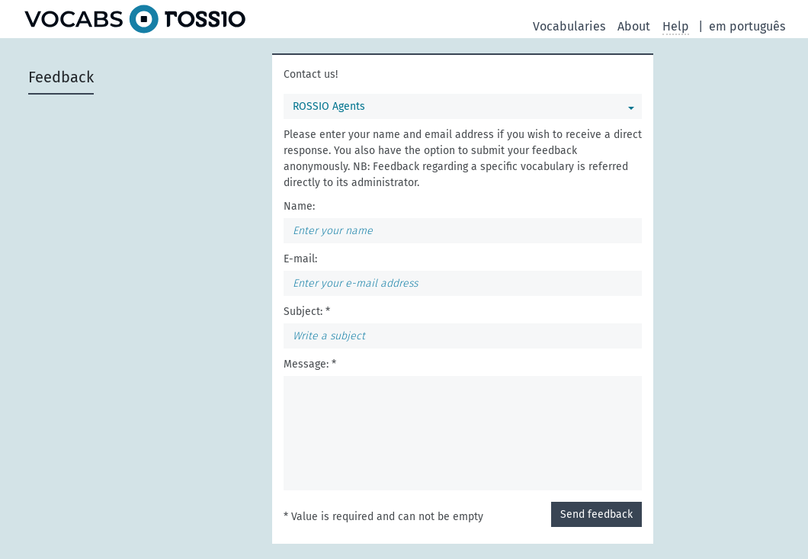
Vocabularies (569, 26)
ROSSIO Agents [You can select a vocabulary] (329, 106)
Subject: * (307, 311)
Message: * (310, 364)
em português (747, 26)
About (633, 26)
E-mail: (300, 258)
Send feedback (596, 514)
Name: (299, 206)
